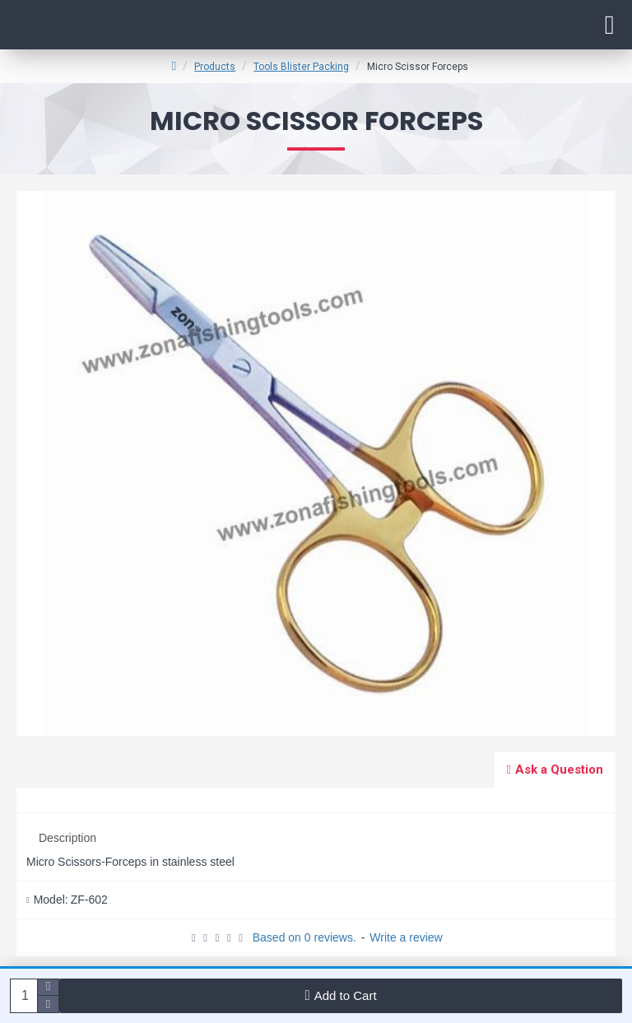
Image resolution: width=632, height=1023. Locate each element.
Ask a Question (559, 769)
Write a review (405, 937)
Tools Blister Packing (301, 66)
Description (67, 837)
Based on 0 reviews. (304, 937)
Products (214, 66)
